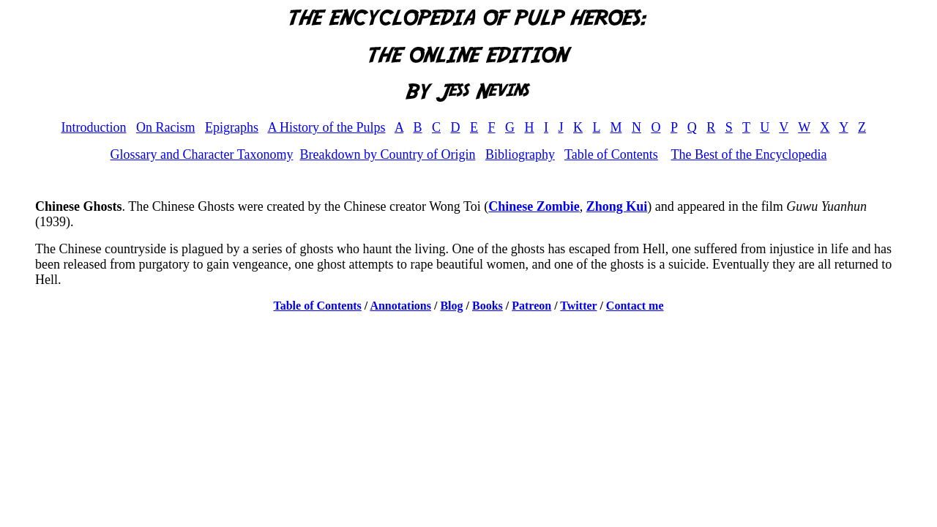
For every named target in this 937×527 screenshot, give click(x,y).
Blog (451, 305)
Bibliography (520, 154)
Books (487, 305)
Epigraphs (231, 127)
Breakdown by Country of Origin (387, 154)
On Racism (165, 127)
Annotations (400, 305)
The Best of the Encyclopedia (748, 154)
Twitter (578, 305)
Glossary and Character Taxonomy (202, 154)
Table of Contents (611, 154)
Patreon (531, 305)
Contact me (635, 305)
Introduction (93, 127)
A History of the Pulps (326, 127)
